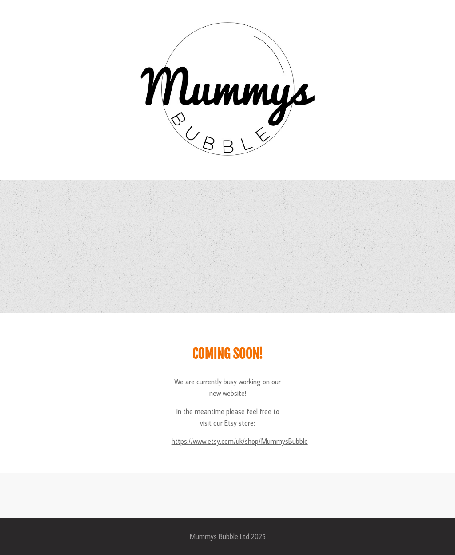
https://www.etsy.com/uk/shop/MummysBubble (240, 441)
